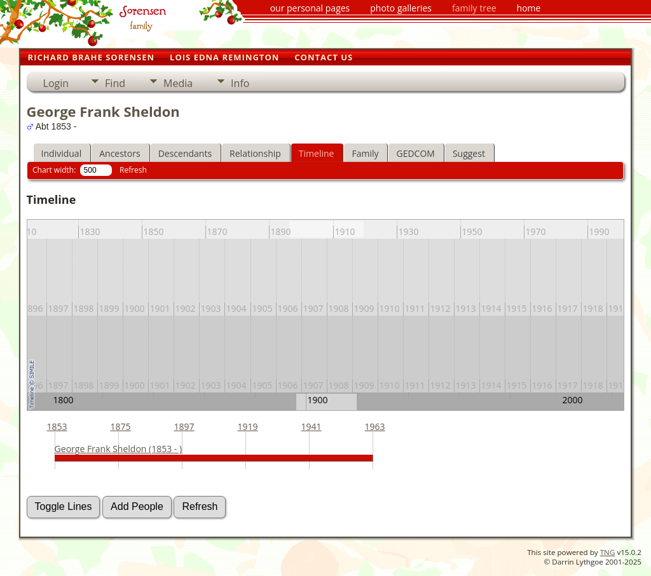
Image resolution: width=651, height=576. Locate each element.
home (529, 8)
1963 (375, 426)
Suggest (469, 153)
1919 (248, 426)
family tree (474, 8)
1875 (121, 426)
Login (56, 83)
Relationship (255, 153)
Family (365, 153)
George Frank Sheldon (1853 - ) (118, 449)
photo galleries (401, 8)
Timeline (316, 153)
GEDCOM (415, 153)
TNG (607, 552)
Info (240, 83)
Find (115, 83)
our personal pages (310, 8)
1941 (311, 426)
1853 (57, 426)
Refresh (133, 169)
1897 (184, 426)
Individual (61, 153)
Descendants (185, 153)
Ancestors (119, 153)
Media (178, 83)
